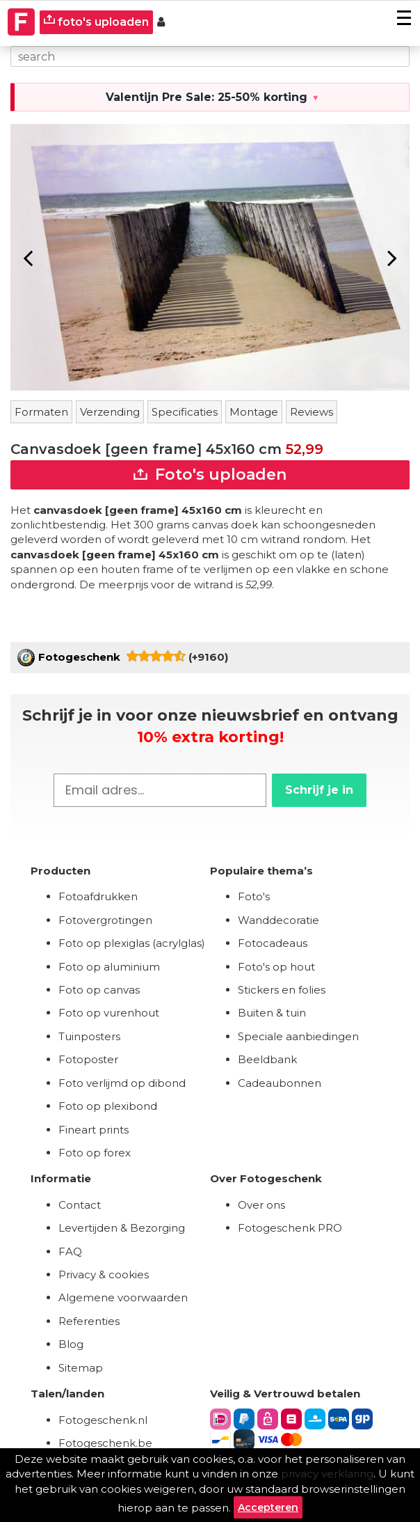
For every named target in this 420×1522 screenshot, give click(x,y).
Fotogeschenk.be (105, 1443)
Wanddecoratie (278, 920)
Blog (70, 1344)
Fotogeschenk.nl (102, 1420)
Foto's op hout (276, 966)
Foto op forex (94, 1152)
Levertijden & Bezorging (121, 1227)
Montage (253, 411)
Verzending (110, 411)
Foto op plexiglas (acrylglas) (131, 943)
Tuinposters (89, 1036)
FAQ (70, 1251)
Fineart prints (93, 1129)
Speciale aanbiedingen (298, 1036)
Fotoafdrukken (98, 896)
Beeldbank (267, 1059)
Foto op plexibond (107, 1106)
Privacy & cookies (103, 1274)
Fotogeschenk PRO (290, 1227)
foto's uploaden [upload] (96, 21)
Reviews (311, 411)
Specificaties (185, 411)
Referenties (89, 1321)
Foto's (254, 896)
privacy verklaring (327, 1473)
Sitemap (80, 1367)
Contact (79, 1204)
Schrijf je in (319, 790)
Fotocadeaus (272, 943)
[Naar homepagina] (21, 22)
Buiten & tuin (272, 1012)
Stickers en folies (281, 989)
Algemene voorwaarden (123, 1297)
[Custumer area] (161, 22)
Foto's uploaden (210, 474)
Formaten (41, 411)
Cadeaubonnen (279, 1083)
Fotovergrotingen (105, 920)
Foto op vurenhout (108, 1012)
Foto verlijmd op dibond (122, 1083)
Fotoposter (88, 1059)
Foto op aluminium (109, 966)
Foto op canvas (99, 989)
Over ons (261, 1204)
